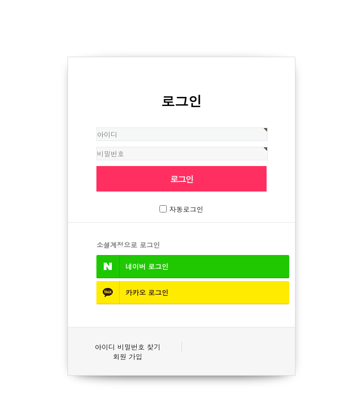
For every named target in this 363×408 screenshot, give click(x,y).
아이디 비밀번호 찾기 (128, 346)
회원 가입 (127, 356)
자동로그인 (187, 209)
